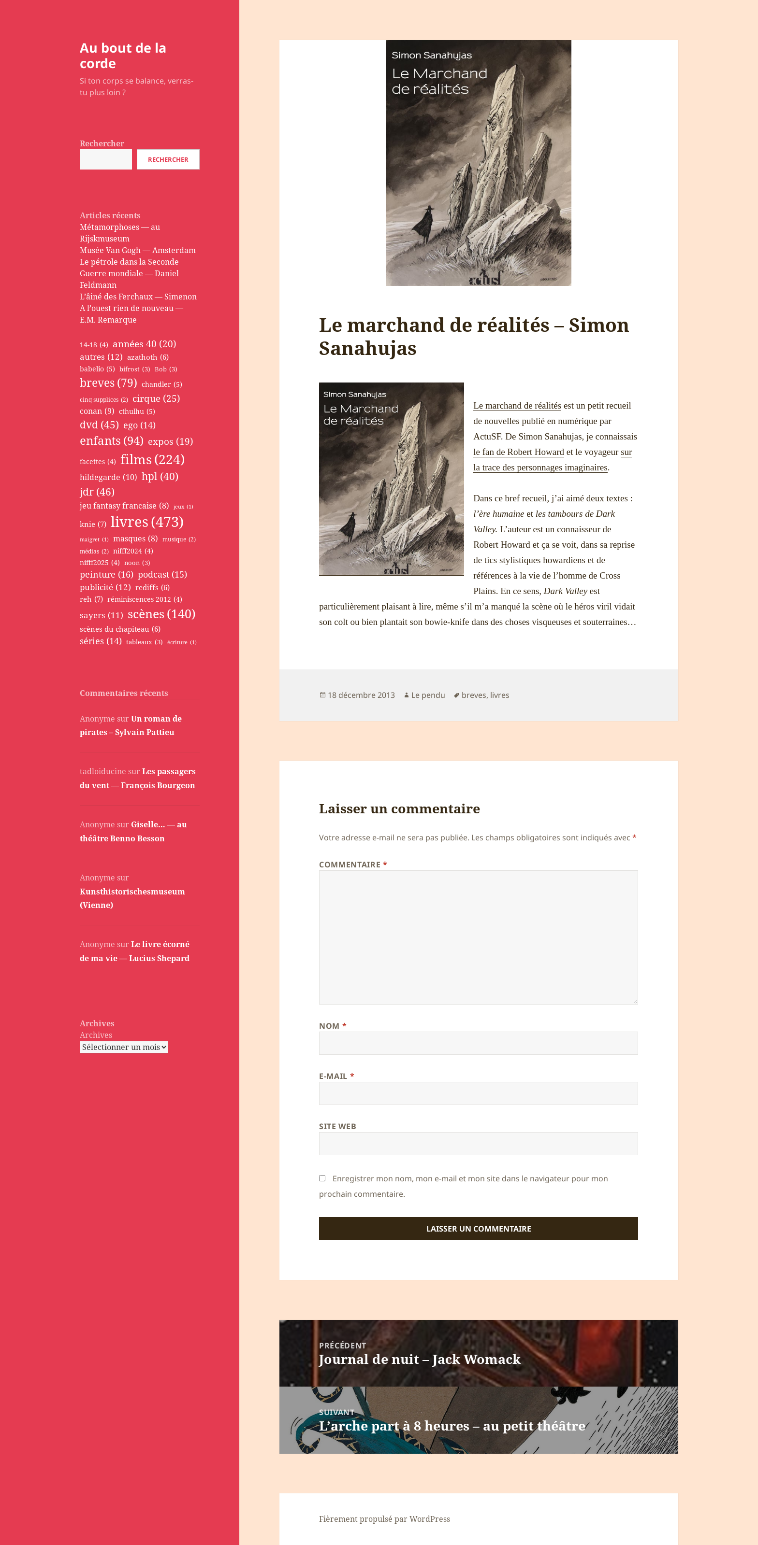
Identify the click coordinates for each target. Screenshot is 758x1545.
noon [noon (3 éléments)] (137, 563)
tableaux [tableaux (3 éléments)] (144, 642)
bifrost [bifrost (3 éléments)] (134, 369)
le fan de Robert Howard (518, 452)
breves (474, 695)
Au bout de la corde (123, 55)
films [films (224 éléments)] (152, 459)
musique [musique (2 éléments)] (179, 539)
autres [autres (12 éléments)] (101, 357)
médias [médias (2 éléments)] (94, 551)
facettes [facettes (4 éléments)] (98, 462)
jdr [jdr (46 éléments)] (97, 491)
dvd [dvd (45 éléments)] (99, 424)
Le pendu (428, 695)
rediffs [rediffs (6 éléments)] (152, 587)
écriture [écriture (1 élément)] (182, 642)
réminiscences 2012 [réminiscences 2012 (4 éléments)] (144, 600)
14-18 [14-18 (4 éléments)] (94, 345)
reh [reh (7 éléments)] (91, 599)
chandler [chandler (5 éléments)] (162, 384)
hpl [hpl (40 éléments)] (160, 476)
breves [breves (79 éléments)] (108, 382)
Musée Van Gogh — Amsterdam (138, 250)
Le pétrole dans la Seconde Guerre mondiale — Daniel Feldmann (129, 273)
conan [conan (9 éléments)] (97, 411)
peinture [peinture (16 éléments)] (106, 574)
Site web (337, 1126)
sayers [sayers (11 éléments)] (101, 615)
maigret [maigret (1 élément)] (94, 539)
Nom (333, 1026)
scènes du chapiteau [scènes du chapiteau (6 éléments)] (120, 629)
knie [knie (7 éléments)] (93, 524)
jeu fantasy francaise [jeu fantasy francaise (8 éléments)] (124, 506)
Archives (96, 1035)
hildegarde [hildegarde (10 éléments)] (108, 477)
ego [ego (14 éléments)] (139, 425)
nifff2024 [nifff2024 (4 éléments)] (133, 551)
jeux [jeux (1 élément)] (183, 506)
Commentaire (353, 864)
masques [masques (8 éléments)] (135, 539)
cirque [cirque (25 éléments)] (156, 398)
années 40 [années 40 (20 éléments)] (144, 344)
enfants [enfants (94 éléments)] (112, 441)
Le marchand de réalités (517, 405)
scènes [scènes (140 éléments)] (162, 614)
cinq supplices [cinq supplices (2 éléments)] (104, 400)
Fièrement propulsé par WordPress (384, 1519)
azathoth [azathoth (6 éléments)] (148, 357)
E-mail (336, 1076)
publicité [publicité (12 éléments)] (105, 587)
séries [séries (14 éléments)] (101, 641)
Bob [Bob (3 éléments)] (166, 369)
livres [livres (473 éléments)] (147, 522)
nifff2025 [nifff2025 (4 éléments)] (100, 563)
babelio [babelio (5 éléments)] (97, 369)
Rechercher (102, 143)
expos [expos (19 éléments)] (170, 441)
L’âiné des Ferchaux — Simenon (138, 296)
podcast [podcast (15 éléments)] (162, 574)
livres (500, 695)
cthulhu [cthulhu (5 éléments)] (137, 411)
